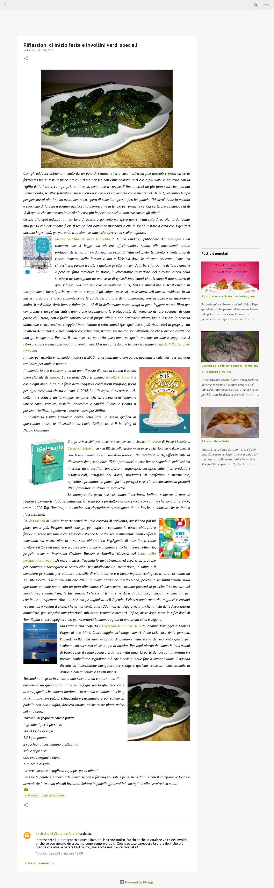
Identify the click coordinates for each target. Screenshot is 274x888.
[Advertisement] (230, 183)
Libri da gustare (53, 795)
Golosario (154, 441)
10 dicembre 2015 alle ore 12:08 (59, 853)
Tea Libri (83, 633)
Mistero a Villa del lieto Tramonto (82, 239)
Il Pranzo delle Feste (215, 441)
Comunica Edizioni (80, 448)
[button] (25, 58)
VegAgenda (37, 521)
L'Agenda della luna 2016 (121, 626)
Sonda (55, 521)
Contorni (31, 795)
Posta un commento (38, 863)
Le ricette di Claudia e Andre (57, 833)
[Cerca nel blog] (249, 5)
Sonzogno (175, 239)
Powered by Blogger (137, 882)
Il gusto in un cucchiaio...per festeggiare (228, 296)
